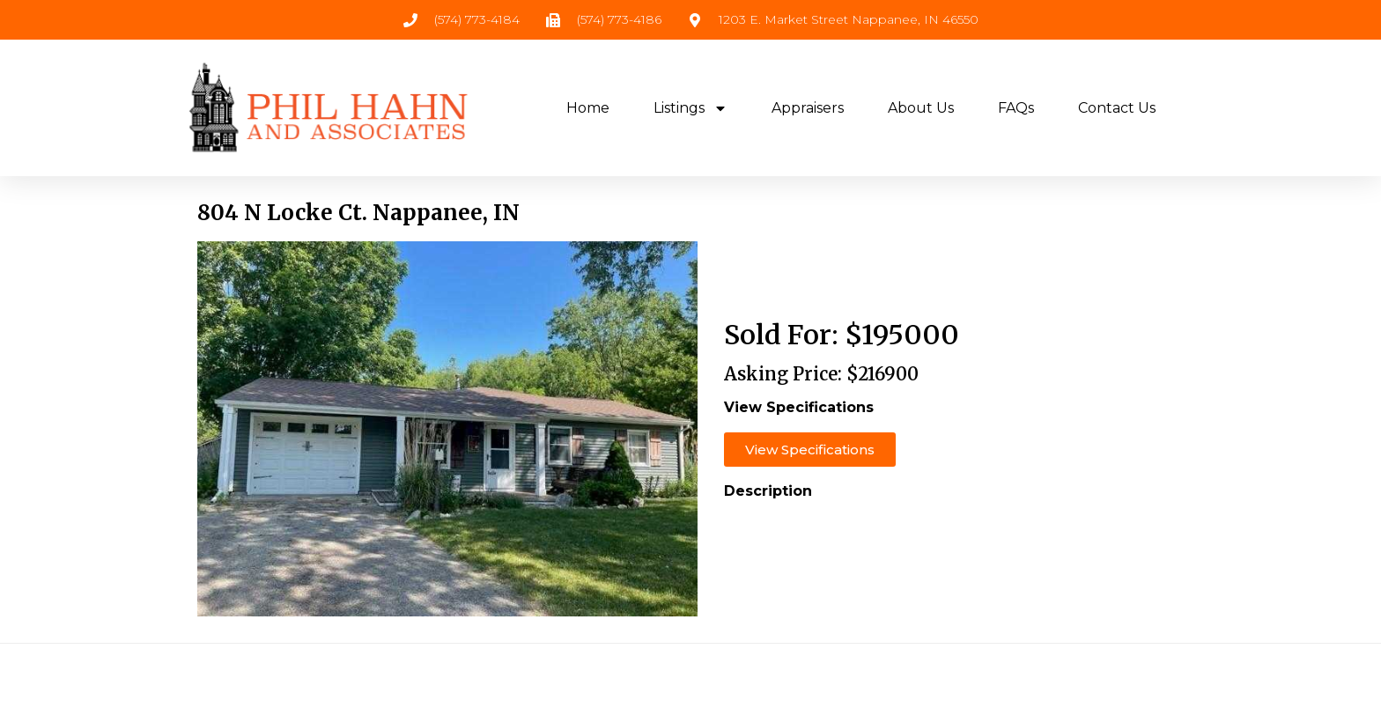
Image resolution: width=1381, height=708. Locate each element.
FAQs (1016, 108)
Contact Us (1117, 108)
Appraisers (808, 108)
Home (587, 108)
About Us (921, 108)
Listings (690, 108)
